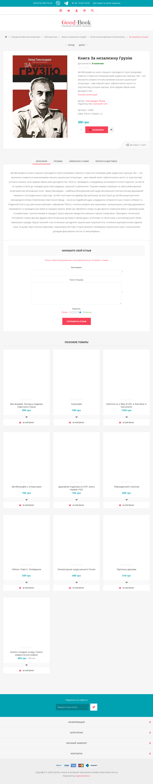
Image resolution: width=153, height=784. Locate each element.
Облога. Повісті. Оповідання (26, 569)
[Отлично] (80, 312)
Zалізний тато (100, 103)
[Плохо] (70, 312)
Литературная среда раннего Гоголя (76, 569)
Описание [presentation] (41, 161)
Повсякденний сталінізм (126, 486)
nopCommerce (82, 775)
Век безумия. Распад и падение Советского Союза (26, 405)
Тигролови (76, 404)
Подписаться (93, 707)
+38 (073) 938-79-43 (42, 3)
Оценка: (76, 308)
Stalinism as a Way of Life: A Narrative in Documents (126, 405)
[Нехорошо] (73, 312)
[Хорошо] (78, 312)
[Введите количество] (81, 129)
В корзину (98, 129)
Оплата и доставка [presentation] (106, 161)
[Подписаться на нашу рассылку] (72, 707)
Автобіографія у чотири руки (26, 486)
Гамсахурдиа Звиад (95, 100)
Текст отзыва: (76, 279)
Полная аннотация (87, 94)
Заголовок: (76, 267)
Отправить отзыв (76, 321)
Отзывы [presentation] (58, 161)
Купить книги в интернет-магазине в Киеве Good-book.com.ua (85, 772)
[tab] (42, 161)
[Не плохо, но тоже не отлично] (75, 312)
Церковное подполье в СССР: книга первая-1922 (76, 488)
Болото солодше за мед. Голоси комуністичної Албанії (26, 653)
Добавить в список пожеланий (111, 130)
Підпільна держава (126, 569)
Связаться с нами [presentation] (79, 161)
